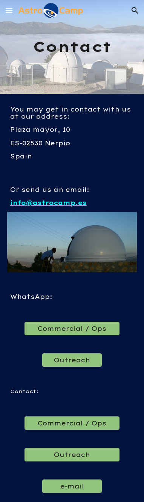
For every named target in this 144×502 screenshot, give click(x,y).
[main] (72, 47)
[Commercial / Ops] (72, 328)
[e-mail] (72, 486)
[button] (9, 10)
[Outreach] (72, 360)
